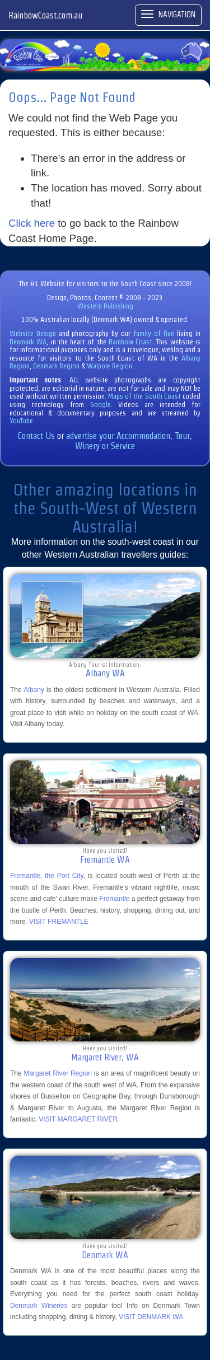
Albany (34, 690)
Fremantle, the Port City (46, 876)
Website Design (33, 333)
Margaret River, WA (105, 1057)
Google (100, 404)
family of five (155, 333)
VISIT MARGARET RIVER (78, 1119)
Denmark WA (28, 342)
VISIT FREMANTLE (58, 922)
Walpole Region (109, 366)
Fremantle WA (105, 859)
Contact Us (36, 436)
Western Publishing (105, 306)
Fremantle (114, 899)
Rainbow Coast (130, 342)
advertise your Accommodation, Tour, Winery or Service (129, 441)
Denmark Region (56, 366)
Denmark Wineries (38, 1306)
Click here (31, 223)
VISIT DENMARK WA (151, 1317)
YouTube (21, 421)
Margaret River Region (58, 1073)
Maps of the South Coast (144, 396)
